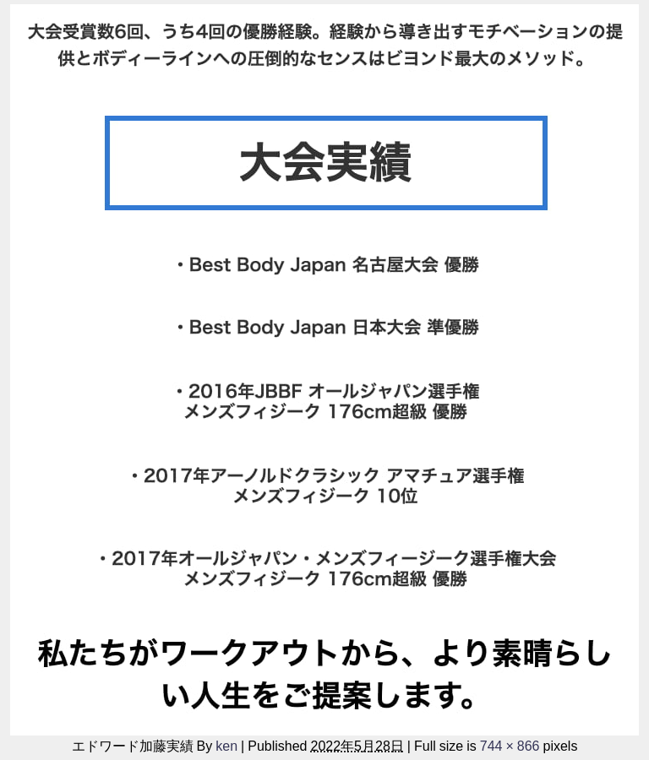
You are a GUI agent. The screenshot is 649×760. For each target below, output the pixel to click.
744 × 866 (510, 745)
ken (226, 745)
